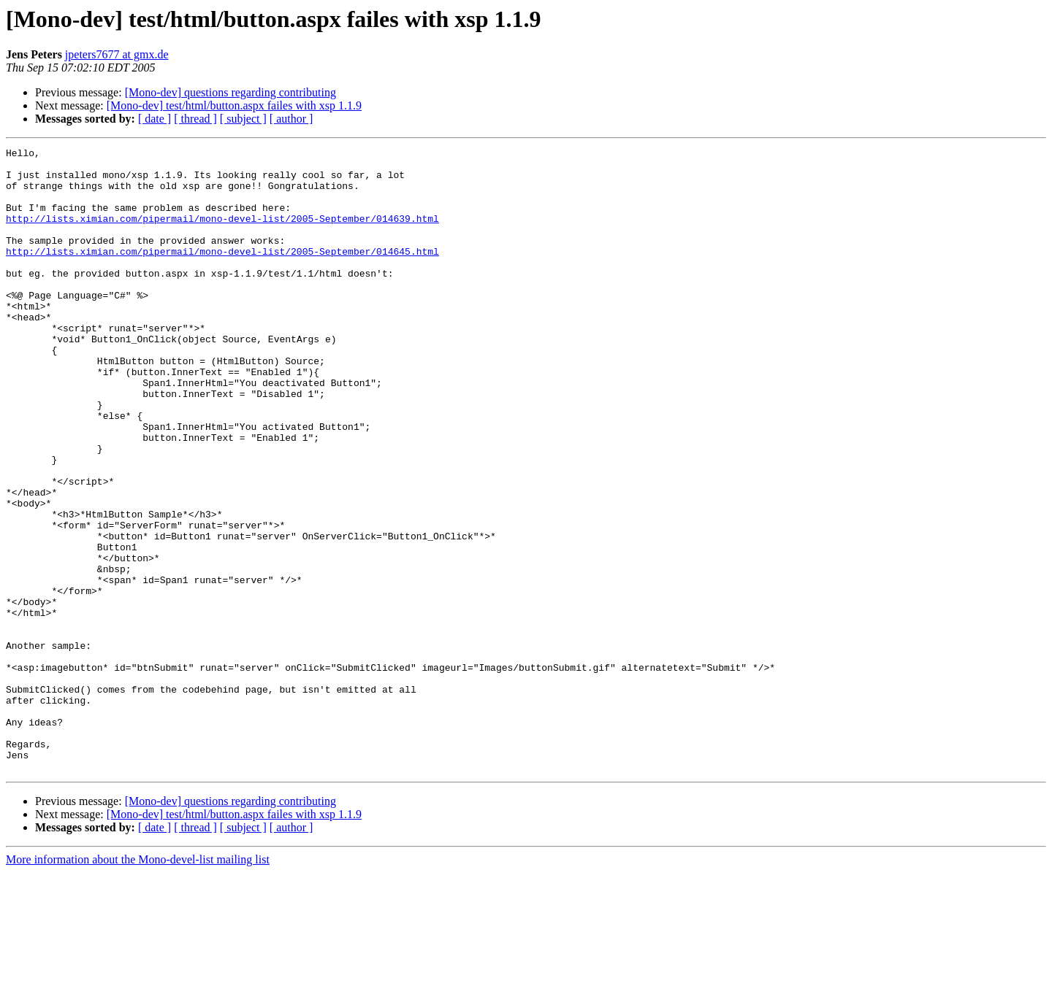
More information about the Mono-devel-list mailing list (138, 984)
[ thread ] (195, 118)
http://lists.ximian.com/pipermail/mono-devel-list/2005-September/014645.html (222, 273)
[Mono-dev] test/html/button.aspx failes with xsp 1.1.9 (234, 105)
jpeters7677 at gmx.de (117, 54)
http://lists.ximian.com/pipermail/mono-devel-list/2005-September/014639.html (222, 233)
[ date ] (154, 118)
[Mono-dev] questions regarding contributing (230, 92)
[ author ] (291, 118)
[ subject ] (243, 118)
